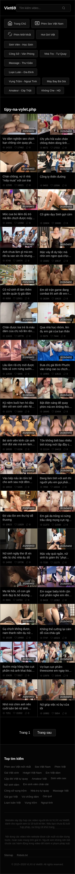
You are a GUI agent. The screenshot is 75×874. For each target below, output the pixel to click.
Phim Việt (60, 766)
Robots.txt (22, 855)
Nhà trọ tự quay (40, 790)
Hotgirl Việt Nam (32, 772)
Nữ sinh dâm (11, 784)
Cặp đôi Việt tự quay (16, 778)
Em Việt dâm (53, 772)
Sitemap (8, 855)
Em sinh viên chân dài (36, 784)
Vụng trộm (31, 802)
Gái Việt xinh (11, 772)
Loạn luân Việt (12, 802)
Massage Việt (61, 790)
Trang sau (44, 732)
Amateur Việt (39, 778)
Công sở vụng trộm (15, 790)
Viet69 (10, 8)
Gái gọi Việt (11, 796)
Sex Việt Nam (43, 766)
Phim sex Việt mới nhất (17, 766)
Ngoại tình (47, 802)
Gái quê (47, 796)
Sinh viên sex (58, 778)
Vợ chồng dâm (30, 796)
